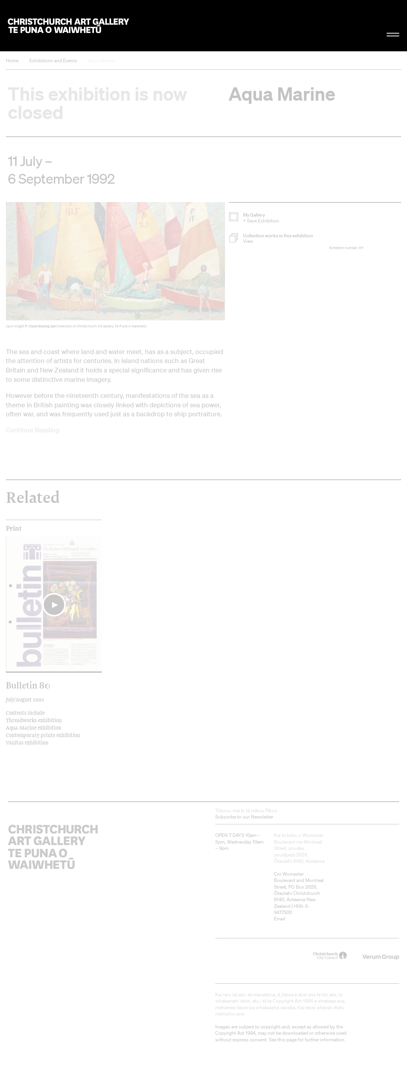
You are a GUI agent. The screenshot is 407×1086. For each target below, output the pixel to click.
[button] (279, 238)
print (14, 528)
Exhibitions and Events (53, 60)
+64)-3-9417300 (292, 909)
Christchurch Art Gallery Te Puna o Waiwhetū (68, 25)
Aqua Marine (101, 60)
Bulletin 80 (28, 685)
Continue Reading (32, 430)
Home (12, 60)
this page (287, 1039)
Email (279, 918)
